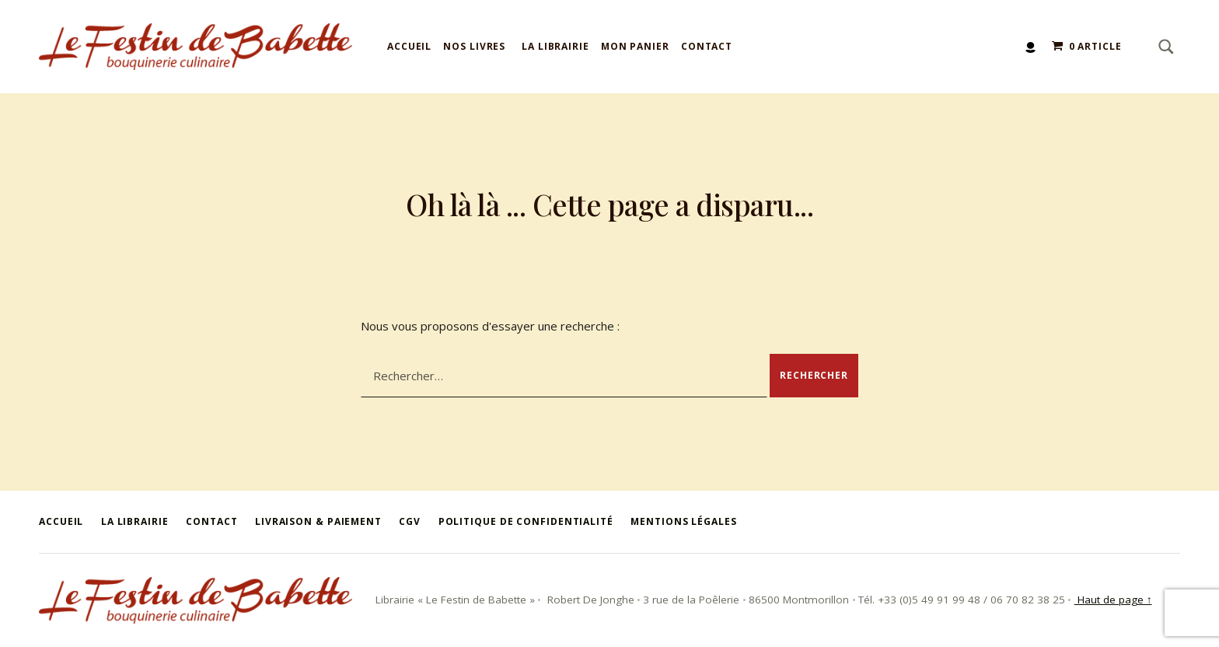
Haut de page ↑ (1113, 600)
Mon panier (635, 46)
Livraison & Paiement (318, 521)
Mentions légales (683, 521)
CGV (410, 521)
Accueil (409, 46)
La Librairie (555, 46)
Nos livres (474, 46)
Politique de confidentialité (525, 521)
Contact (706, 46)
